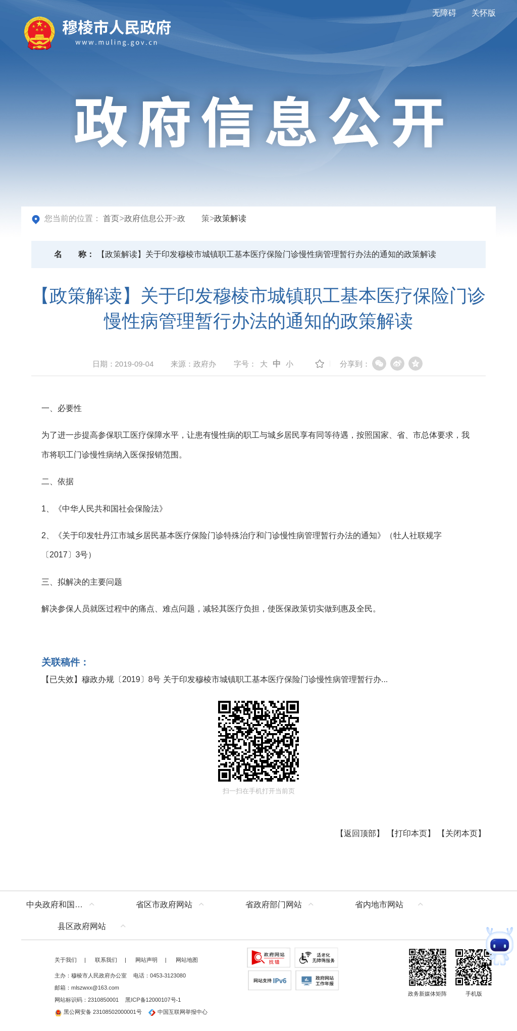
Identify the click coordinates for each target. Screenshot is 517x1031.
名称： (74, 254)
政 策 (193, 218)
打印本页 (411, 833)
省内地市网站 (379, 904)
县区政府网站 (82, 926)
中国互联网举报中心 (178, 1012)
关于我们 (66, 960)
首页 (111, 218)
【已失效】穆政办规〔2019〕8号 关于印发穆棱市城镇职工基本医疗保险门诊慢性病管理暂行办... (214, 679)
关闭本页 (461, 833)
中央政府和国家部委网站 (62, 904)
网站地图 (187, 960)
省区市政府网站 (164, 904)
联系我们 (106, 960)
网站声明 (146, 960)
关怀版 (484, 13)
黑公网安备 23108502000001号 (98, 1012)
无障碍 (444, 13)
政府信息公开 (148, 218)
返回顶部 (360, 833)
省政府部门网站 (273, 904)
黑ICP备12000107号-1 (153, 1000)
